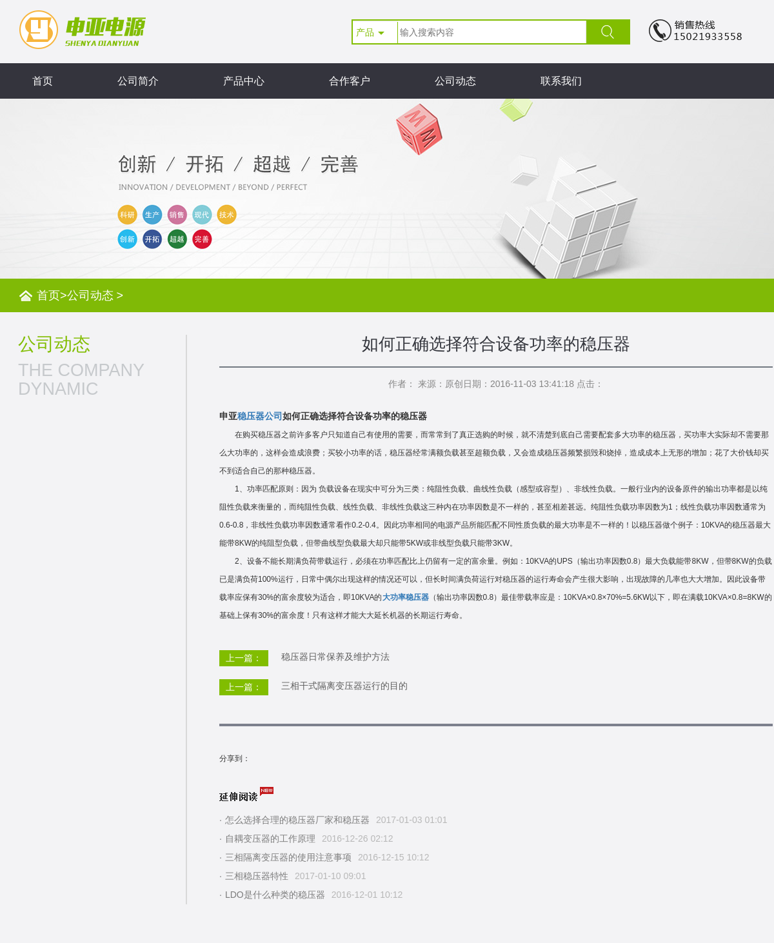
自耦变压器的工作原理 (270, 838)
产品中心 (243, 80)
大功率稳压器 (405, 597)
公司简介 (138, 80)
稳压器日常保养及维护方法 (335, 656)
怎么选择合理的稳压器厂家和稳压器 (297, 820)
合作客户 (349, 80)
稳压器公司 (260, 416)
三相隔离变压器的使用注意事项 (288, 857)
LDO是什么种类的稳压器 (275, 894)
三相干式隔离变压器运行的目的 (344, 685)
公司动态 (455, 80)
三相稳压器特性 (256, 876)
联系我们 (561, 80)
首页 (42, 80)
